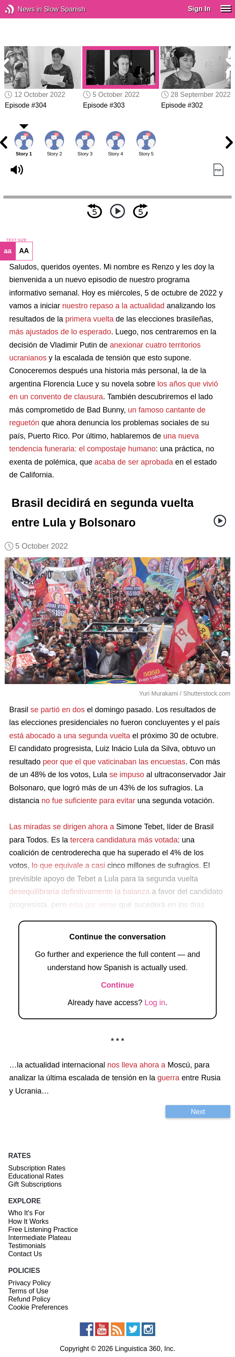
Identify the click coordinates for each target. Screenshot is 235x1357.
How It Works (28, 1221)
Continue (117, 985)
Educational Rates (36, 1176)
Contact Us (25, 1254)
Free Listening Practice (43, 1229)
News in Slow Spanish (22, 9)
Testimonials (27, 1245)
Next (198, 1111)
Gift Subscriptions (34, 1184)
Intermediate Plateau (39, 1237)
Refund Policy (29, 1299)
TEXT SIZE (16, 240)
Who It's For (26, 1213)
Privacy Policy (29, 1283)
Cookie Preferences (38, 1307)
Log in (155, 1002)
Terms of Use (28, 1291)
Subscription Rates (36, 1168)
